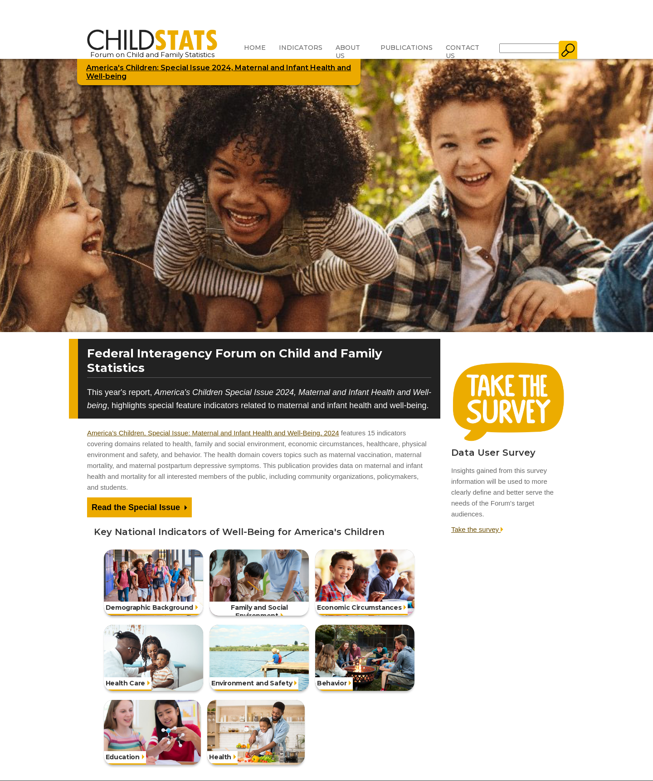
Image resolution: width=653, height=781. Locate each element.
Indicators (300, 47)
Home (255, 47)
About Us (348, 51)
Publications (406, 47)
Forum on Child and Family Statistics (152, 51)
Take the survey (477, 529)
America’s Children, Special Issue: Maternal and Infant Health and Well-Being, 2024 (213, 433)
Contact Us (462, 51)
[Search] (529, 48)
